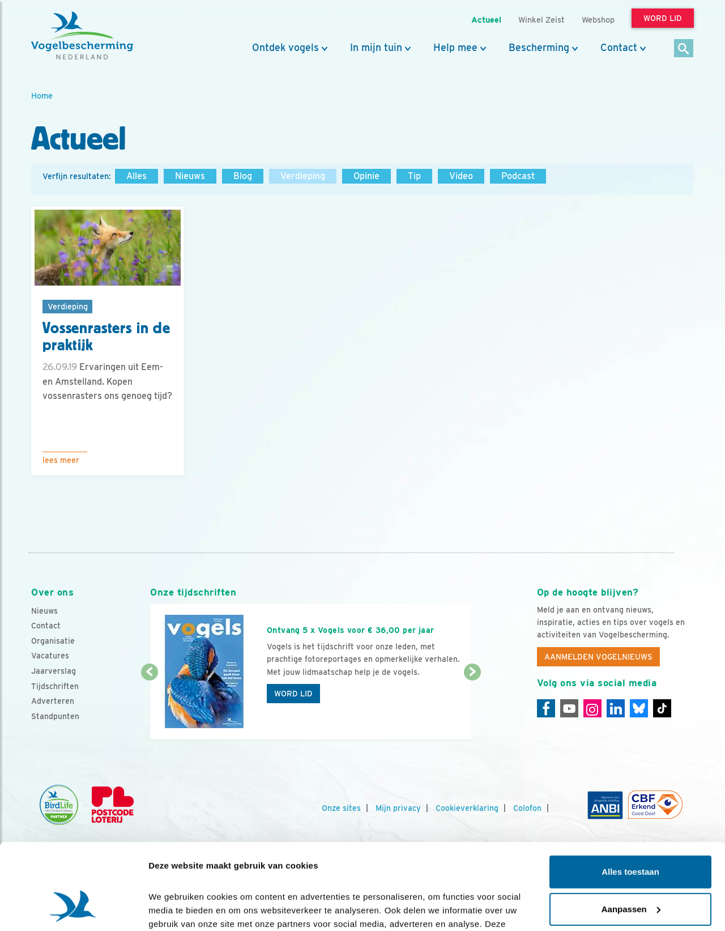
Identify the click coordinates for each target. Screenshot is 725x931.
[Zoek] (684, 49)
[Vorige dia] (149, 706)
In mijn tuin (376, 47)
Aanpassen (631, 835)
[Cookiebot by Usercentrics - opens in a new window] (73, 908)
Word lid (293, 693)
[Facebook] (546, 708)
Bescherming (539, 47)
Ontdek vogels (285, 47)
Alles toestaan (630, 798)
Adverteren (52, 700)
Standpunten (55, 716)
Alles (136, 176)
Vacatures (50, 655)
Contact (618, 47)
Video (461, 176)
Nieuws (190, 176)
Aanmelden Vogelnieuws (598, 656)
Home (42, 95)
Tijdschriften (55, 686)
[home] (82, 35)
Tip (414, 176)
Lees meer (60, 460)
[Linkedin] (616, 708)
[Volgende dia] (472, 706)
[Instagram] (592, 708)
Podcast (518, 176)
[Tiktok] (662, 708)
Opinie (366, 176)
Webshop (598, 19)
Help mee (455, 47)
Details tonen (175, 908)
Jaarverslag (53, 670)
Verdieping (302, 176)
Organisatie (53, 640)
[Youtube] (569, 708)
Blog (242, 176)
